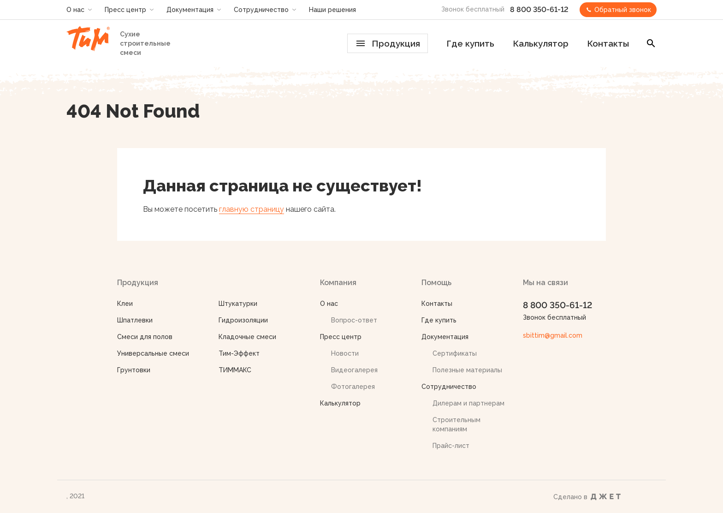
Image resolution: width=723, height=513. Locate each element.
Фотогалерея (353, 386)
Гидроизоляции (243, 320)
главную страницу (251, 209)
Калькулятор (541, 43)
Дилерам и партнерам (468, 403)
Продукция (388, 43)
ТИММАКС (235, 370)
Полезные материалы (467, 370)
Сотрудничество (261, 9)
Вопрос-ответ (354, 320)
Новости (345, 353)
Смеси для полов (144, 336)
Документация (189, 9)
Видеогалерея (354, 370)
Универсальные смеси (153, 353)
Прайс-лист (451, 445)
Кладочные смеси (247, 336)
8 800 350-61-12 (539, 9)
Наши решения (332, 9)
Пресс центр (125, 9)
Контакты (608, 43)
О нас (75, 9)
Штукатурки (238, 303)
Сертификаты (455, 353)
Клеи (125, 303)
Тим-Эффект (239, 353)
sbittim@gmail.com (552, 335)
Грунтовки (133, 370)
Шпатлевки (135, 320)
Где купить (470, 43)
